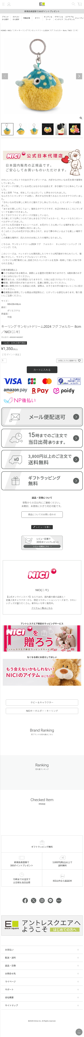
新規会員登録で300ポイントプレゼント (42, 11)
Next (79, 76)
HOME (3, 30)
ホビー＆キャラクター (42, 702)
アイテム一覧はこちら (42, 608)
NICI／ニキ (12, 30)
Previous (5, 76)
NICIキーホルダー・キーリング (42, 711)
